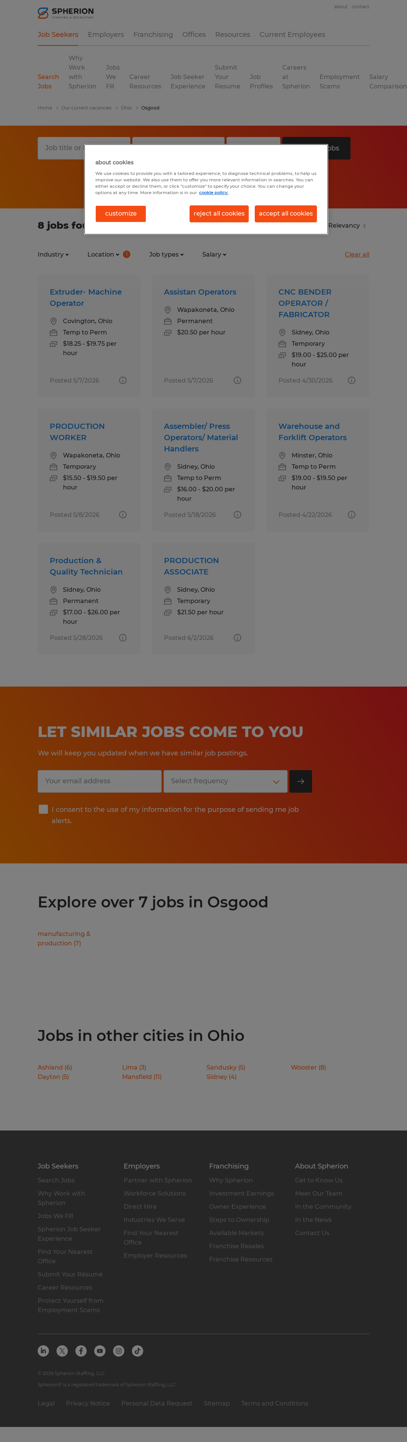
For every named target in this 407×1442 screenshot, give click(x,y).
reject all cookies (219, 213)
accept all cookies (286, 213)
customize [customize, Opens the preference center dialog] (121, 213)
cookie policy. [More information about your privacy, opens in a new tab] (213, 192)
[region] (206, 189)
